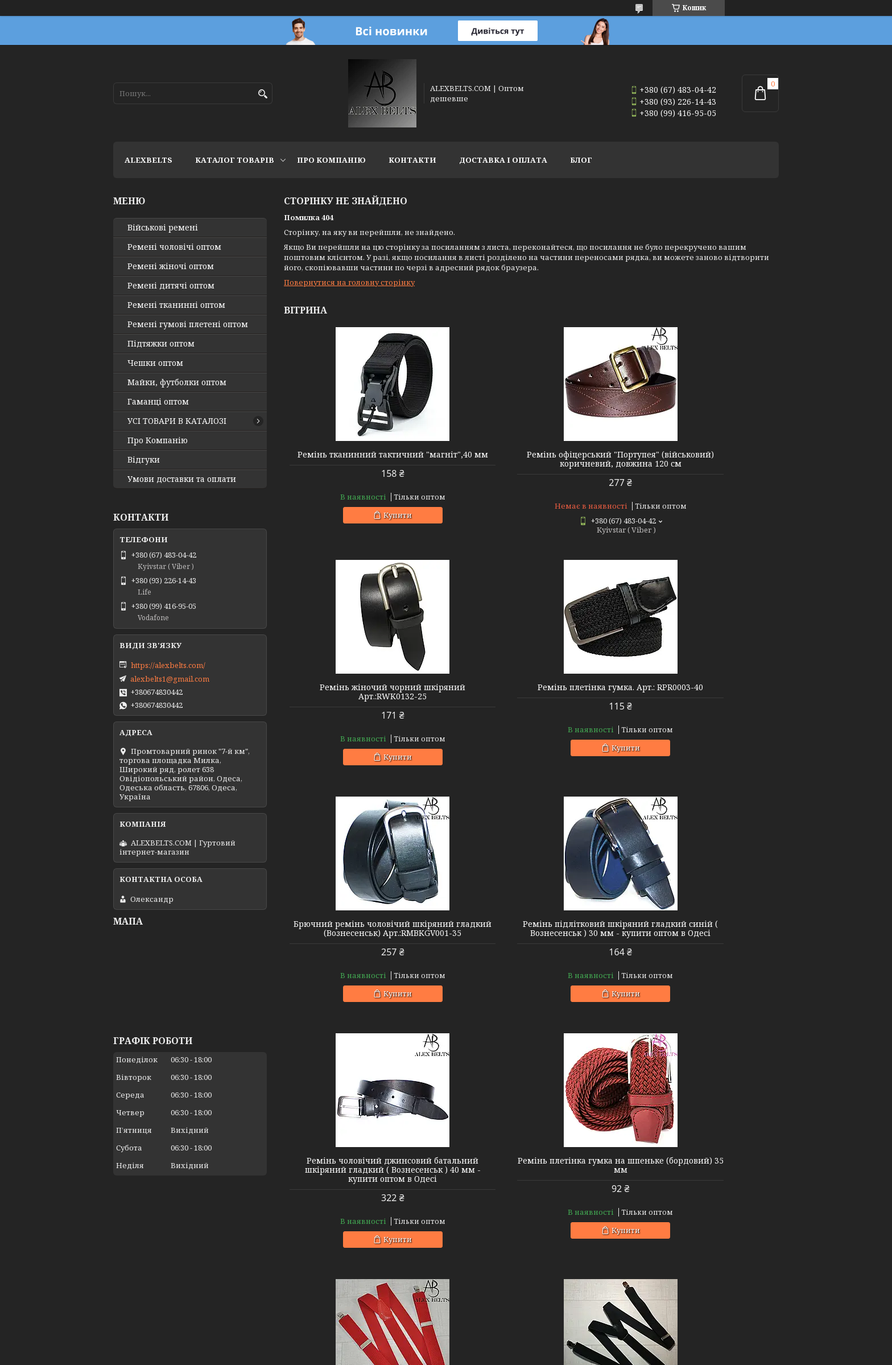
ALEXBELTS (148, 160)
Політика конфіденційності (587, 1354)
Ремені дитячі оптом (170, 286)
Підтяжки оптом (161, 344)
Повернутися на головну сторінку (349, 282)
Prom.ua (509, 1343)
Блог (581, 160)
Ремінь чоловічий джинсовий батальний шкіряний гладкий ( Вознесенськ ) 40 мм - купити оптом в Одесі (363, 956)
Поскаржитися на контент (478, 1354)
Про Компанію (331, 160)
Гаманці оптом (158, 402)
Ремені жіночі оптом (170, 266)
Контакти (412, 160)
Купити (368, 524)
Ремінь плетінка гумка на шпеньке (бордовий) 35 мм (531, 947)
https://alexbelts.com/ (168, 665)
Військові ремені (162, 227)
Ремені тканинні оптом (176, 305)
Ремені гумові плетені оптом (187, 324)
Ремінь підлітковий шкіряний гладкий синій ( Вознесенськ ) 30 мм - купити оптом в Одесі (699, 705)
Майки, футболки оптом (176, 382)
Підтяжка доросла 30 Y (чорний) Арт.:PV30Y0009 (363, 1202)
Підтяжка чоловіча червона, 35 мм (699, 942)
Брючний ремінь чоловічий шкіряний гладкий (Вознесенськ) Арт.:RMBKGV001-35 (531, 705)
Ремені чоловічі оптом (174, 247)
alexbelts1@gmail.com (169, 678)
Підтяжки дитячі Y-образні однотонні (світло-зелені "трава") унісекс (531, 1206)
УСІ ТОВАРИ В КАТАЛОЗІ (176, 421)
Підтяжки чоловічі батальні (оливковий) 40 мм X (699, 1202)
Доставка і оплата (503, 160)
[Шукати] (262, 94)
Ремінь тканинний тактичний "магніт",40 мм (363, 459)
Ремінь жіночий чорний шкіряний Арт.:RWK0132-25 (700, 459)
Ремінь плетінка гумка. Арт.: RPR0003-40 (363, 701)
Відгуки (143, 460)
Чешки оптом (155, 363)
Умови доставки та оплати (181, 479)
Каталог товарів (234, 160)
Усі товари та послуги (726, 1311)
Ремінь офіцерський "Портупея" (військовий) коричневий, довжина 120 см (531, 463)
